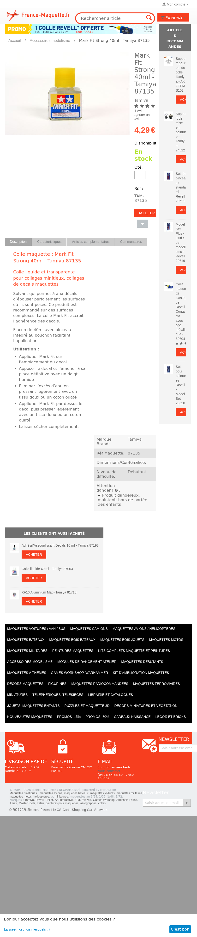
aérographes (88, 803)
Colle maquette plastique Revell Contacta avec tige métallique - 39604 (181, 311)
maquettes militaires (129, 793)
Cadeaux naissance (132, 717)
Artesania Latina (126, 800)
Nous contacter (109, 771)
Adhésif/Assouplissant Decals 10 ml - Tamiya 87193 (60, 545)
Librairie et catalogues (110, 695)
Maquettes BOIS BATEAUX (72, 640)
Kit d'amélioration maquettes (141, 673)
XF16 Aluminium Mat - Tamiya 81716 (49, 592)
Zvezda (86, 800)
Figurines (57, 684)
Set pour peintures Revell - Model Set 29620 (181, 385)
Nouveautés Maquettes (29, 717)
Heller (49, 800)
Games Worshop (104, 800)
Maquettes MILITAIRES (27, 651)
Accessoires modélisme (50, 41)
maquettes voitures (102, 793)
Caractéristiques (49, 242)
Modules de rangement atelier (86, 662)
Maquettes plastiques (23, 793)
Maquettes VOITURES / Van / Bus (36, 629)
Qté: (138, 167)
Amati (13, 803)
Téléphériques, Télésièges (57, 695)
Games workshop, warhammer (79, 673)
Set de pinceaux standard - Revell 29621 (181, 187)
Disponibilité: (147, 143)
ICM (77, 800)
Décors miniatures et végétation (146, 706)
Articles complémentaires (90, 242)
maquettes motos (21, 796)
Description (18, 242)
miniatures (61, 796)
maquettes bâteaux (76, 793)
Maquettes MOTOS (166, 640)
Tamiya (29, 800)
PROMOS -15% (69, 717)
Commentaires (131, 242)
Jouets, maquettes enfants (33, 706)
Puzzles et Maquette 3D (87, 706)
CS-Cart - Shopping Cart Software (82, 810)
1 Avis (138, 111)
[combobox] (115, 18)
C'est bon (180, 929)
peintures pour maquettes (62, 803)
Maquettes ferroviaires (156, 684)
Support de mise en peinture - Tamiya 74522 (181, 132)
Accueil (14, 41)
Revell (40, 800)
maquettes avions (51, 793)
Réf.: (138, 188)
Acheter (147, 213)
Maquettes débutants (142, 662)
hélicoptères (41, 796)
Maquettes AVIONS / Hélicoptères (144, 629)
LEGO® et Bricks (170, 717)
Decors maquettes (25, 684)
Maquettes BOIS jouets (122, 640)
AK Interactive (64, 800)
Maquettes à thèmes (26, 673)
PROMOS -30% (97, 717)
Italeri (40, 803)
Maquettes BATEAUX (25, 640)
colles (102, 803)
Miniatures (17, 695)
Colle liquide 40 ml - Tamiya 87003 (47, 569)
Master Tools (27, 803)
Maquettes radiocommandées (99, 684)
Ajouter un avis (142, 117)
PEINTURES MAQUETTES (72, 651)
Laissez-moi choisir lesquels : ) (27, 929)
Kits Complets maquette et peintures (134, 651)
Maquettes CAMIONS (88, 629)
